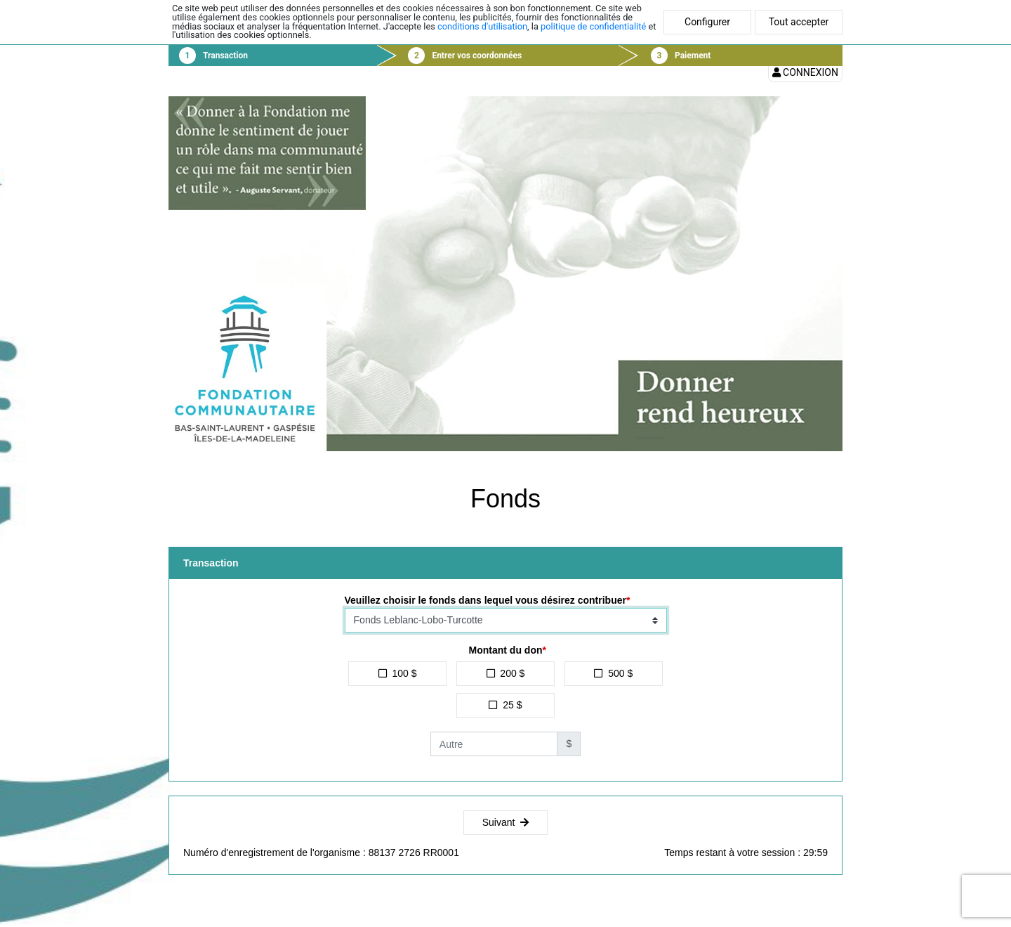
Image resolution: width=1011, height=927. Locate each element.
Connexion (805, 72)
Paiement (693, 55)
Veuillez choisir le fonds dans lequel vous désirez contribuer (485, 600)
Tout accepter (799, 21)
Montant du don (506, 650)
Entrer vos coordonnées (477, 55)
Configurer (707, 21)
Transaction (225, 55)
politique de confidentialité (593, 26)
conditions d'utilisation (482, 26)
